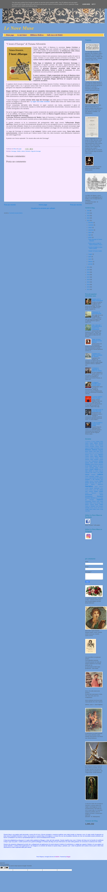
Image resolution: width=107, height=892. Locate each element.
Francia (92, 464)
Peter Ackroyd (89, 491)
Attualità (101, 448)
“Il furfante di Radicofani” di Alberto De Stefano (97, 370)
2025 (88, 213)
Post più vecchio (76, 205)
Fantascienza (95, 461)
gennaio (90, 264)
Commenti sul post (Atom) (15, 213)
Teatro (91, 503)
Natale (96, 486)
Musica (93, 484)
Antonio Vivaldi (99, 446)
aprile (89, 256)
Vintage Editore (89, 509)
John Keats (93, 472)
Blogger (68, 856)
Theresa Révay (94, 504)
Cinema (95, 454)
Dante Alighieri (99, 456)
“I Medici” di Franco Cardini (95, 251)
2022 (88, 220)
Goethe (86, 467)
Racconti (94, 493)
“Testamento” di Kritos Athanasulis (96, 313)
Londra (97, 476)
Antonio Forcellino (89, 446)
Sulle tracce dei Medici (55, 35)
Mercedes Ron (93, 482)
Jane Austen (88, 471)
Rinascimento (88, 494)
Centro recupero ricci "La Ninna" (92, 453)
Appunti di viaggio (89, 448)
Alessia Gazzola (89, 444)
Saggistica (100, 499)
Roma (101, 494)
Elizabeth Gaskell (98, 459)
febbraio (90, 261)
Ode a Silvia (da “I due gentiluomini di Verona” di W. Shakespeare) (97, 327)
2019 (88, 272)
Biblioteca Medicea (36, 35)
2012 (88, 289)
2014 (88, 284)
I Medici (19, 151)
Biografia (100, 449)
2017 (88, 277)
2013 (88, 287)
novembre (91, 225)
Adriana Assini (99, 441)
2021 (88, 267)
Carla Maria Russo (98, 451)
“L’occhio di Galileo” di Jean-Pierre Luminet (95, 248)
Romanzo (27, 151)
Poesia (96, 491)
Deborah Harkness (89, 457)
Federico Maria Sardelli (91, 462)
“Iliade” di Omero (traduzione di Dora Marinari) (97, 341)
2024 (88, 215)
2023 (88, 218)
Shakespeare (88, 501)
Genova (96, 464)
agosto (90, 232)
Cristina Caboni (89, 456)
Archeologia (96, 448)
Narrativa (89, 486)
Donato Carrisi (99, 457)
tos (89, 506)
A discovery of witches (90, 441)
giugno (90, 237)
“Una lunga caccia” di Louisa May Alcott (97, 410)
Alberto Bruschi (98, 443)
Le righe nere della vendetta (40, 101)
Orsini (94, 489)
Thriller (101, 504)
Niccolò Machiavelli (94, 488)
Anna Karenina (99, 444)
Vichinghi (87, 507)
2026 (88, 210)
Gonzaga (13, 151)
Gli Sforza (100, 466)
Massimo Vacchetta (94, 481)
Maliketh (57, 856)
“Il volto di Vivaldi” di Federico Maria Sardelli (97, 424)
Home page (10, 35)
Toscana (92, 506)
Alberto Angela (89, 443)
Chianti (91, 454)
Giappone (95, 466)
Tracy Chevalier (99, 506)
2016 (88, 279)
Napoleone (100, 484)
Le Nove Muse (19, 28)
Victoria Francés (93, 507)
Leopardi (93, 474)
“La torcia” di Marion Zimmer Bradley (97, 397)
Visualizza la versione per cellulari (43, 208)
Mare (97, 478)
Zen (89, 511)
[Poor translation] (6, 867)
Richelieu (101, 493)
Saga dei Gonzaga (36, 151)
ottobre (90, 227)
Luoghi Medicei (92, 478)
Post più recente (10, 205)
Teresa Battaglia (96, 502)
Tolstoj (86, 506)
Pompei (86, 493)
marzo (90, 259)
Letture (23, 151)
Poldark (101, 491)
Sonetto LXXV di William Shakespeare (97, 300)
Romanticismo (88, 496)
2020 (88, 269)
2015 (88, 282)
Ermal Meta (88, 461)
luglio (89, 235)
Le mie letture (22, 35)
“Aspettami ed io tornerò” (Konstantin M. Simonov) (97, 355)
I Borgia (91, 469)
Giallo (90, 466)
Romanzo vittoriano (90, 498)
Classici (100, 454)
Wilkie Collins (96, 509)
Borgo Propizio (89, 451)
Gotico (96, 467)
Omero (91, 489)
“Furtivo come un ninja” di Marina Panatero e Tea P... (95, 244)
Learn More (86, 4)
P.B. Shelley (100, 489)
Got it (93, 4)
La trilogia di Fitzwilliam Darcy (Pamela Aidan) (96, 384)
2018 (88, 274)
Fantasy (101, 461)
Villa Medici (100, 507)
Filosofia (101, 462)
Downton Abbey (89, 459)
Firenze (87, 464)
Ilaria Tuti (101, 469)
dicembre (90, 222)
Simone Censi (95, 501)
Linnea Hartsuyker (89, 476)
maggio (90, 254)
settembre (91, 230)
